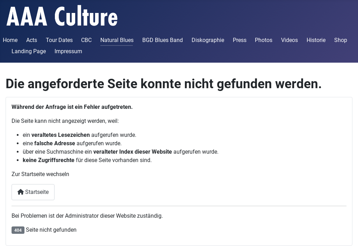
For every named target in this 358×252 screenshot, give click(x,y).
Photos (263, 40)
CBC (86, 40)
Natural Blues (117, 40)
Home (10, 40)
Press (239, 40)
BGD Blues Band (162, 40)
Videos (289, 40)
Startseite (33, 192)
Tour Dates (59, 40)
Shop (340, 40)
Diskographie (208, 40)
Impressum (68, 51)
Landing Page (29, 51)
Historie (316, 40)
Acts (31, 40)
